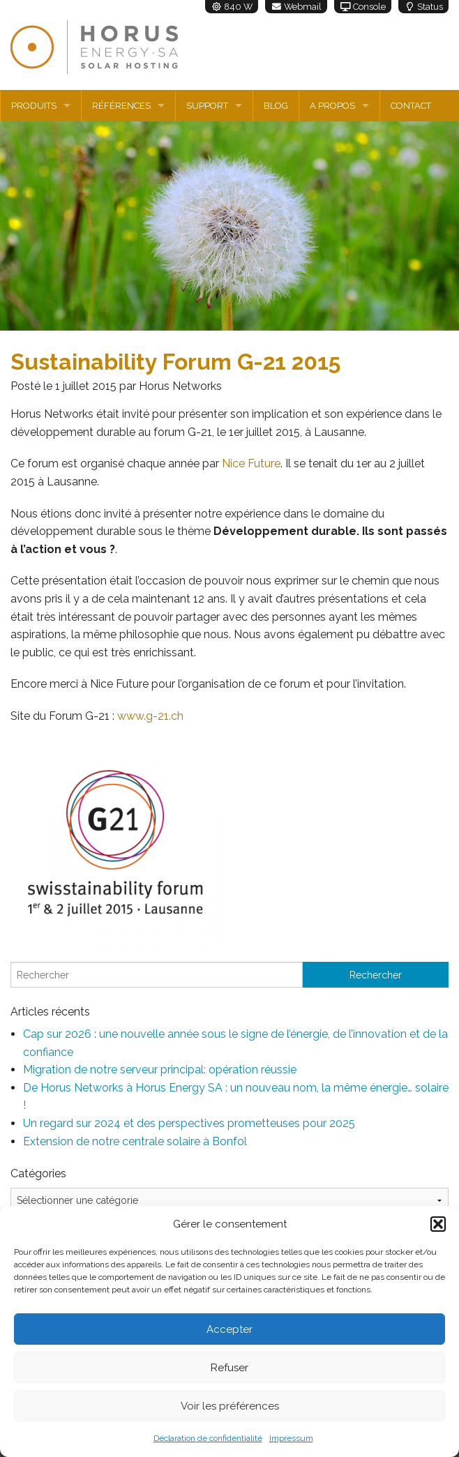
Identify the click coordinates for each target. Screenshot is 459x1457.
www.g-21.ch (150, 716)
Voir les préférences (230, 1406)
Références (121, 105)
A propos (332, 105)
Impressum (291, 1438)
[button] (438, 1224)
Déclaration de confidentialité (207, 1438)
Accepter (229, 1329)
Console (363, 6)
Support (207, 105)
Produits (34, 105)
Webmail (296, 6)
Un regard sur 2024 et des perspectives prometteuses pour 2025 (189, 1123)
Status (423, 6)
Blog (276, 105)
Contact (411, 105)
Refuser (229, 1367)
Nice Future (251, 463)
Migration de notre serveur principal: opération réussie (159, 1069)
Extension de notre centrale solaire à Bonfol (135, 1141)
